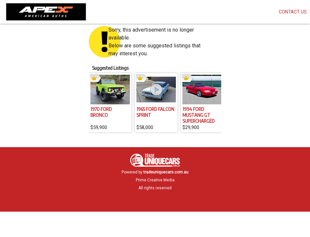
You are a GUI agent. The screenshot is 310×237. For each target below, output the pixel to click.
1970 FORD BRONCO (101, 112)
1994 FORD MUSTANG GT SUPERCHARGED (198, 115)
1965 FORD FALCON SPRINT (155, 112)
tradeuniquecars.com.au (165, 172)
